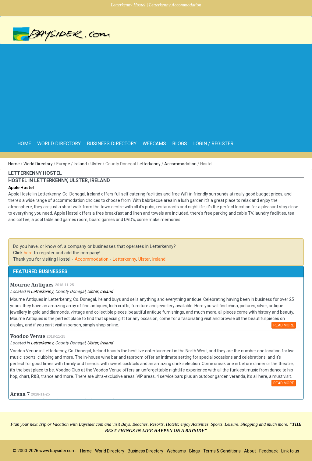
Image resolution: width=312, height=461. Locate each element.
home (24, 143)
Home (14, 163)
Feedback (268, 451)
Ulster (96, 163)
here (28, 252)
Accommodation (180, 163)
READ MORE (283, 325)
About (250, 451)
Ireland (80, 163)
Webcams (154, 143)
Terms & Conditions (222, 451)
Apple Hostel (21, 187)
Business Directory (111, 143)
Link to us (290, 451)
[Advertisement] (156, 89)
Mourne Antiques (32, 285)
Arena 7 (20, 394)
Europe (63, 163)
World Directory (59, 143)
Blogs (179, 143)
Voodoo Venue (27, 336)
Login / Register (213, 143)
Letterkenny (149, 163)
